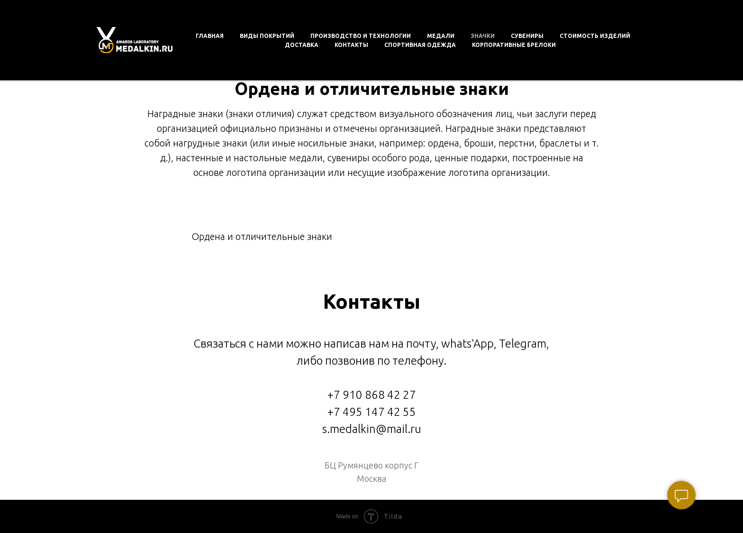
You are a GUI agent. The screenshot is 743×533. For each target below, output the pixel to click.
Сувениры (527, 36)
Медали (440, 36)
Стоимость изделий (595, 36)
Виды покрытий (267, 36)
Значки (483, 36)
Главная (210, 36)
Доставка (301, 45)
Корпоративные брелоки (514, 45)
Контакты (351, 45)
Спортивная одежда (420, 45)
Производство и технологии (360, 36)
